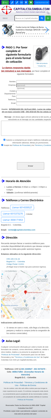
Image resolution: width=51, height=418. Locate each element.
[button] (47, 30)
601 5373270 (39, 369)
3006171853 (17, 372)
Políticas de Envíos (28, 385)
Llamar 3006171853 (13, 219)
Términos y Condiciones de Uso (27, 357)
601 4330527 (26, 369)
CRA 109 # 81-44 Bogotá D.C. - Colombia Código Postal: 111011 (16, 261)
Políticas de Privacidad (21, 145)
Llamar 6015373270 (13, 213)
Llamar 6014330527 (22, 207)
